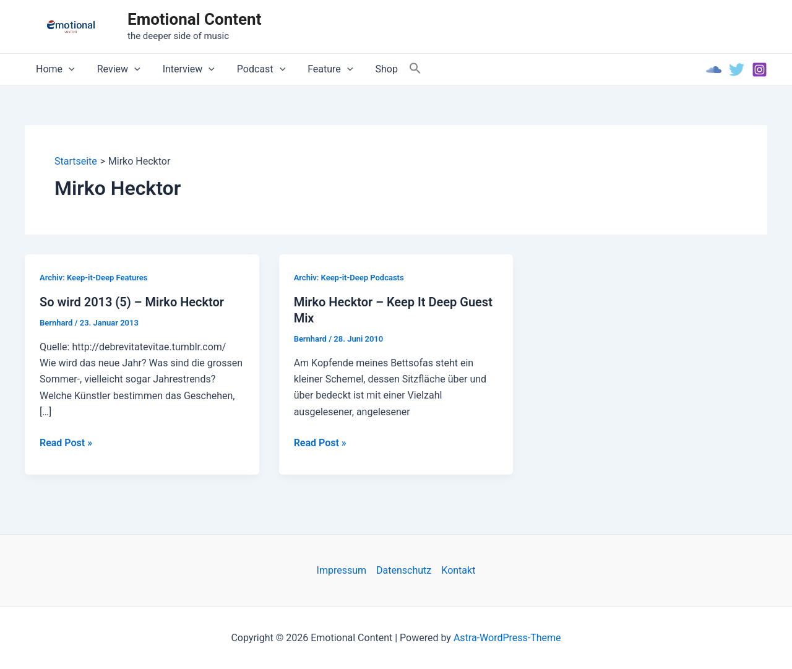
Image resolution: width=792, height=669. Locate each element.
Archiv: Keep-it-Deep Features (93, 277)
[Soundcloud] (713, 69)
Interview (183, 69)
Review (115, 69)
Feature (319, 69)
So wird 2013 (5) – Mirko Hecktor (132, 302)
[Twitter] (736, 69)
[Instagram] (759, 69)
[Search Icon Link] (400, 69)
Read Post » (66, 443)
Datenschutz (403, 570)
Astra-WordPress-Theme (507, 638)
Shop (372, 69)
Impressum (342, 570)
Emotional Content (194, 19)
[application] (67, 69)
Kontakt (458, 570)
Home (54, 69)
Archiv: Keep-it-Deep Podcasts (349, 277)
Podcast (252, 69)
